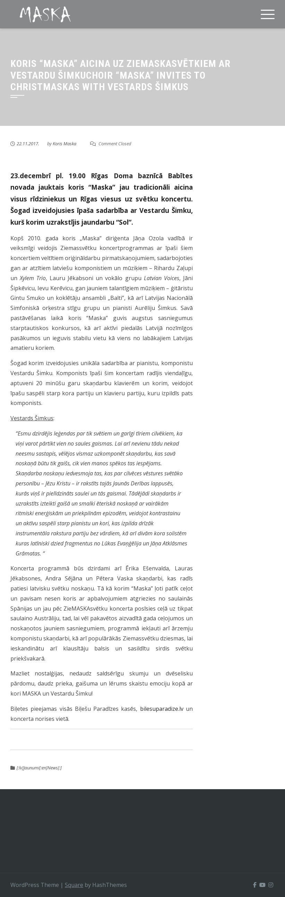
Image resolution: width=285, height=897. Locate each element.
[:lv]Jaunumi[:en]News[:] (39, 768)
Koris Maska (64, 143)
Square (74, 885)
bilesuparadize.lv (161, 709)
